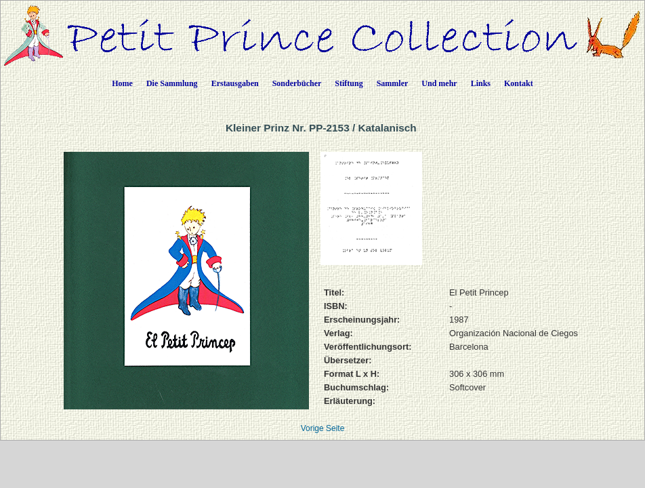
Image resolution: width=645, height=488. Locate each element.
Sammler (393, 83)
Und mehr (439, 83)
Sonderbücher (297, 83)
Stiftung (348, 83)
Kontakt (518, 83)
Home (122, 83)
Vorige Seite (323, 428)
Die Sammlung (172, 83)
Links (481, 83)
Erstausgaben (235, 83)
